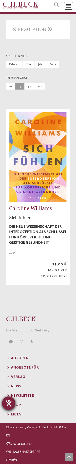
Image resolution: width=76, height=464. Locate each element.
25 (19, 86)
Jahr (40, 64)
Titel (28, 64)
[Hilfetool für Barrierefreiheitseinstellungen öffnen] (8, 403)
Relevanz (14, 64)
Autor (52, 64)
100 (39, 86)
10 (10, 86)
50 (29, 86)
